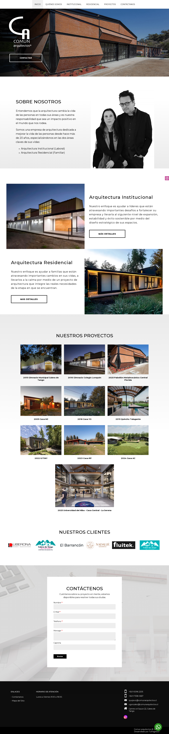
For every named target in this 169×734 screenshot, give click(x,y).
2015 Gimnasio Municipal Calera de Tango (41, 378)
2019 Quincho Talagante (128, 419)
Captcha (57, 643)
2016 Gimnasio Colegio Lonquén (84, 377)
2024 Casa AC (128, 458)
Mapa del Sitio (18, 701)
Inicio (37, 4)
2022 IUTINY (41, 458)
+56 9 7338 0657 (136, 696)
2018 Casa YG (84, 419)
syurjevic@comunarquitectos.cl (143, 700)
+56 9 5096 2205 (136, 692)
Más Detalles (107, 234)
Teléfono (58, 621)
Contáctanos (128, 4)
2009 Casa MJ (41, 419)
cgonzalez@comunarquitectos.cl (143, 704)
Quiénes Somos (53, 4)
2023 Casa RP (84, 458)
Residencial (92, 4)
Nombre (58, 602)
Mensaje (58, 631)
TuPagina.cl (154, 731)
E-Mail (57, 612)
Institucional (74, 4)
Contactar (26, 63)
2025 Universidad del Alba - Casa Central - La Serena (84, 510)
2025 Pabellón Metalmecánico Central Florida (128, 378)
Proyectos (110, 4)
